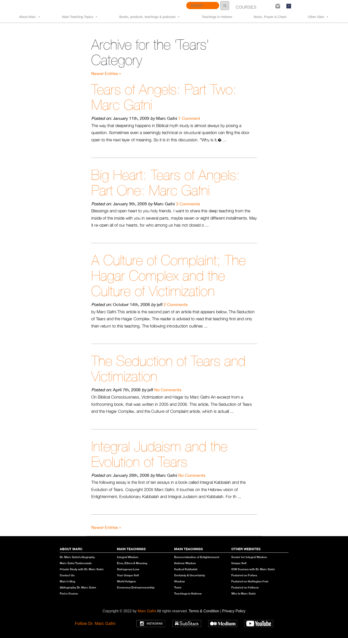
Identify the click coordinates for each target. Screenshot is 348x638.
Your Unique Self (128, 575)
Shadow (179, 581)
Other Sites (318, 17)
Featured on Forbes (244, 575)
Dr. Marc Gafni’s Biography (77, 557)
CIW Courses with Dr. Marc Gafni (253, 569)
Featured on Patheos (245, 587)
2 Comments (176, 304)
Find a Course (69, 593)
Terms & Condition (204, 611)
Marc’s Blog (67, 581)
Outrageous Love (128, 569)
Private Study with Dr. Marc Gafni (81, 569)
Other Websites (245, 549)
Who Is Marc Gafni (243, 593)
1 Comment (189, 118)
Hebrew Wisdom (185, 563)
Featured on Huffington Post (249, 581)
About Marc (30, 17)
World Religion (126, 581)
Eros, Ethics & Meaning (132, 563)
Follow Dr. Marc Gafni (95, 623)
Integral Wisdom (127, 557)
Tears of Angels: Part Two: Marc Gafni (164, 97)
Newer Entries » (106, 73)
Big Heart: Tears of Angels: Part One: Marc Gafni (165, 182)
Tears (177, 587)
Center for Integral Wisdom (249, 557)
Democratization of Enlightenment (196, 557)
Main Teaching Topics (80, 17)
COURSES (246, 7)
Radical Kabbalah (185, 569)
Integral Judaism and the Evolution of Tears (159, 454)
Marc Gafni (147, 611)
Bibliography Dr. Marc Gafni (78, 587)
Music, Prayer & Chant (270, 17)
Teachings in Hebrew (217, 17)
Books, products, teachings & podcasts (149, 17)
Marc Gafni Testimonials (75, 563)
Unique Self (238, 563)
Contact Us (67, 575)
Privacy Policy (234, 611)
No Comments (167, 389)
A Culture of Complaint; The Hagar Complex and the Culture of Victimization (168, 275)
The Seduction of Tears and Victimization (168, 368)
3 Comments (188, 203)
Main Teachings (131, 549)
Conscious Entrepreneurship (136, 587)
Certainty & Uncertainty (189, 575)
